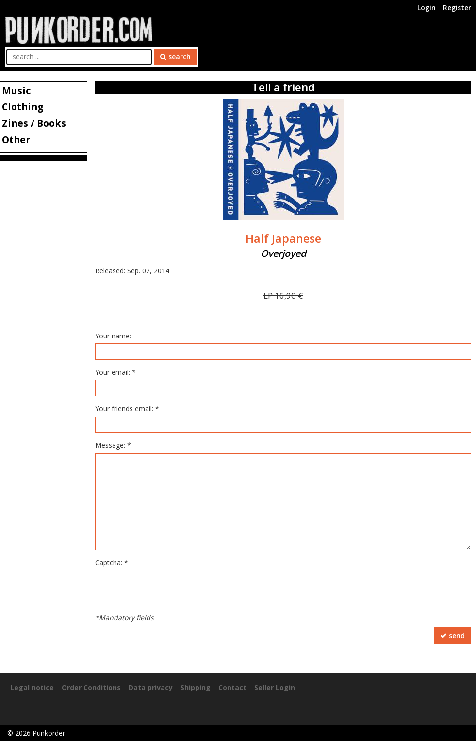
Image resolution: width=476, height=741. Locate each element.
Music (16, 90)
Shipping (196, 687)
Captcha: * (111, 562)
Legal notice (32, 687)
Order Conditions (91, 687)
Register (457, 7)
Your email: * (115, 372)
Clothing (22, 106)
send (452, 635)
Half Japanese (283, 238)
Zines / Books (34, 123)
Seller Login (274, 687)
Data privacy (151, 687)
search (175, 56)
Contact (232, 687)
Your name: (113, 335)
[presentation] (169, 589)
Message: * (113, 445)
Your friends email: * (127, 408)
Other (16, 139)
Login (426, 7)
